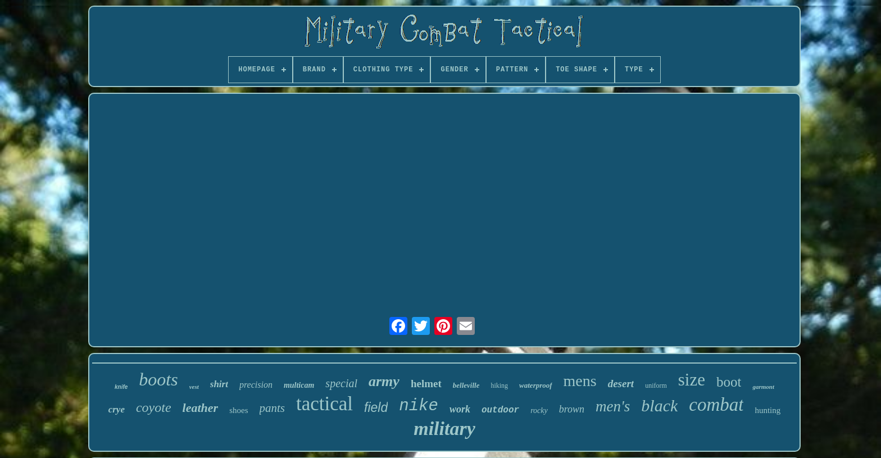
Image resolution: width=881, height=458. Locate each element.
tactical (324, 404)
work (459, 409)
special (341, 383)
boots (158, 379)
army (384, 381)
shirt (219, 384)
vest (194, 386)
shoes (238, 410)
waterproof (535, 385)
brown (571, 409)
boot (728, 381)
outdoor (500, 410)
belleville (466, 385)
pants (272, 408)
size (691, 379)
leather (201, 408)
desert (621, 383)
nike (418, 406)
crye (116, 409)
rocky (539, 410)
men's (613, 406)
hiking (499, 385)
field (376, 407)
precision (256, 384)
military (444, 428)
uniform (656, 385)
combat (716, 404)
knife (121, 387)
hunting (767, 410)
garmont (763, 386)
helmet (426, 383)
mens (580, 380)
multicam (299, 385)
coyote (153, 407)
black (659, 405)
